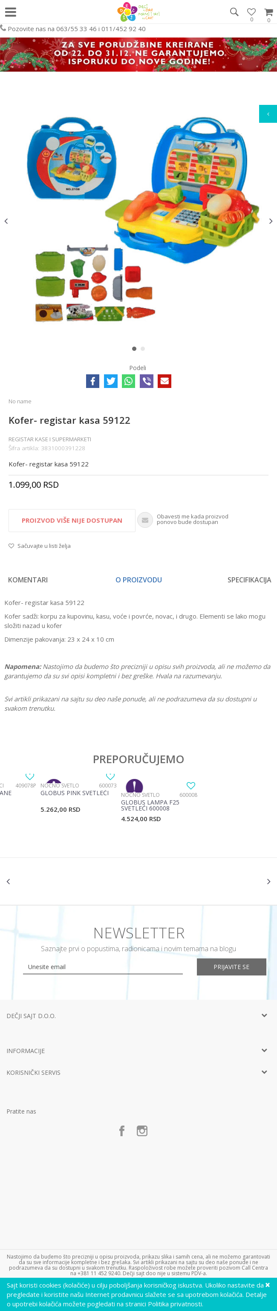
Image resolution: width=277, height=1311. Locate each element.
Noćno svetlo (59, 785)
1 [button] (136, 350)
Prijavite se (232, 967)
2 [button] (145, 350)
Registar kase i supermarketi (50, 439)
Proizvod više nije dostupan (72, 520)
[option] (138, 221)
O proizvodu (138, 580)
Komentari (28, 580)
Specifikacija (249, 580)
